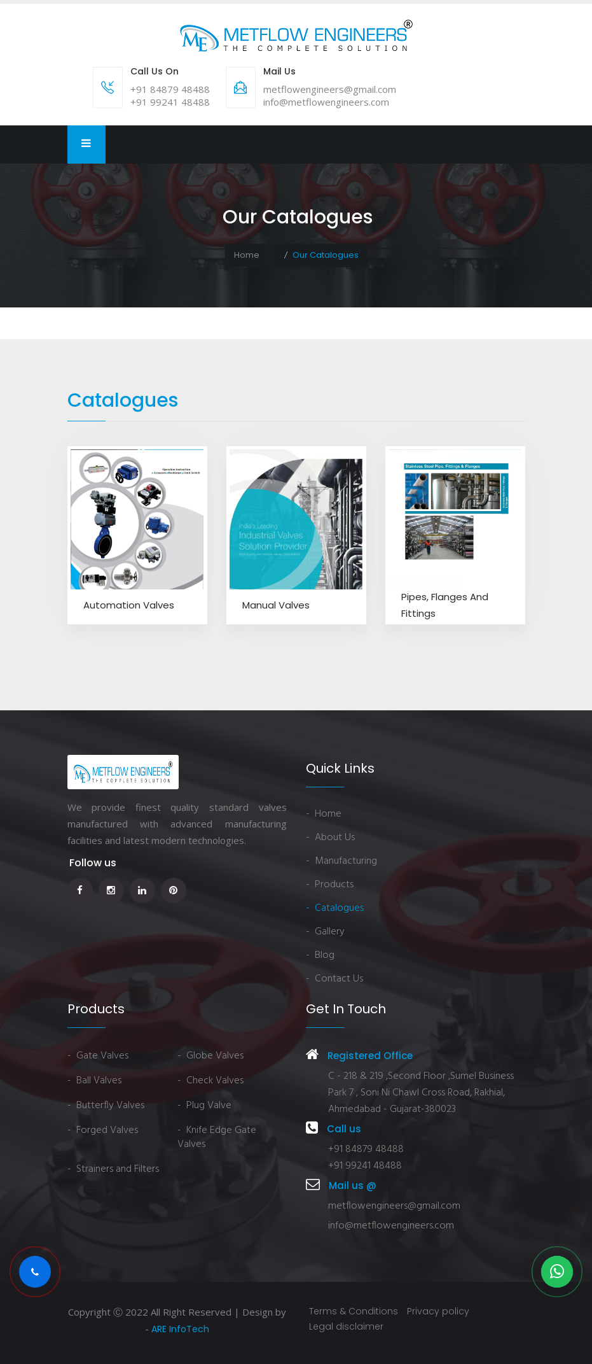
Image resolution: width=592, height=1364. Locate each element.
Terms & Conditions (353, 1311)
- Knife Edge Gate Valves (216, 1137)
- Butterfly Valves (105, 1106)
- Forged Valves (102, 1130)
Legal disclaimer (346, 1326)
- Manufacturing (341, 861)
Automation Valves (128, 605)
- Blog (320, 955)
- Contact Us (334, 979)
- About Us (330, 838)
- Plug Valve (204, 1106)
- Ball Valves (94, 1081)
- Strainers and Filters (113, 1169)
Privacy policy (438, 1311)
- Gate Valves (97, 1056)
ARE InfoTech (180, 1329)
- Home (323, 814)
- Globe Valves (210, 1056)
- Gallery (325, 932)
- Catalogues (335, 908)
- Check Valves (210, 1081)
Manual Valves (276, 605)
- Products (330, 885)
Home (246, 255)
